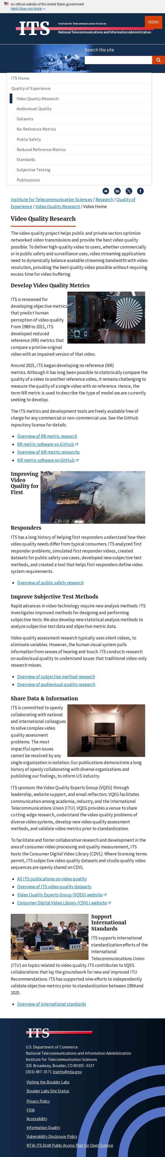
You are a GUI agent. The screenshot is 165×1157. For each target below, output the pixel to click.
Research (104, 199)
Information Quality (43, 1127)
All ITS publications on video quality (52, 879)
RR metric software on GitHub (45, 444)
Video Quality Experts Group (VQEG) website (59, 895)
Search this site (99, 50)
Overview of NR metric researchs (48, 452)
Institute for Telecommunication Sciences (82, 23)
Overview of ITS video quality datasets (54, 887)
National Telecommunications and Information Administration (104, 32)
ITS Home (20, 78)
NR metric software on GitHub (46, 460)
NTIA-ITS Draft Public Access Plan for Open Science (70, 1145)
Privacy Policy (38, 1101)
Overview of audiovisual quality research (56, 684)
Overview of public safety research (50, 583)
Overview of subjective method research (56, 677)
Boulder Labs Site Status (48, 1090)
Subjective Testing (33, 169)
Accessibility (37, 1118)
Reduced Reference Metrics (41, 149)
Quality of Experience (30, 88)
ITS (34, 28)
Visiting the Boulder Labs (48, 1082)
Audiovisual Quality (34, 108)
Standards (26, 159)
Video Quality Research (37, 98)
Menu (153, 22)
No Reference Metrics (36, 129)
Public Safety (29, 139)
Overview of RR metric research (47, 436)
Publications (28, 180)
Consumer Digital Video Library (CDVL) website (62, 903)
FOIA (31, 1110)
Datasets (25, 118)
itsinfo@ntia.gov (67, 1071)
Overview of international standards (51, 1004)
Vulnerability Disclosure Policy (52, 1136)
